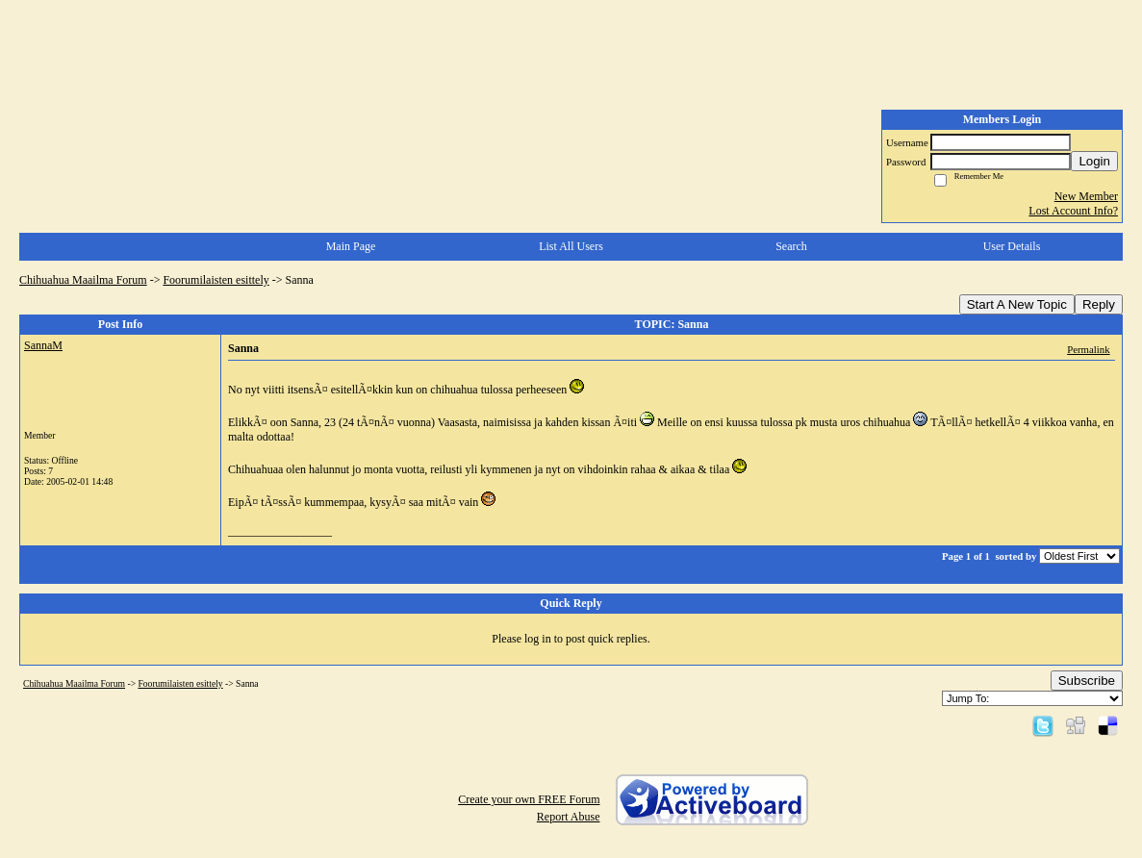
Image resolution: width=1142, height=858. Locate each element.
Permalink (1088, 349)
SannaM (43, 345)
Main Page (351, 246)
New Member (1086, 196)
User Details (1012, 246)
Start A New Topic (1017, 304)
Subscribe (1086, 680)
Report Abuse (568, 816)
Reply (1098, 304)
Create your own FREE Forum (528, 799)
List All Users (571, 246)
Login (1094, 161)
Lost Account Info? (1073, 210)
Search (791, 246)
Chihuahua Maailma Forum (83, 280)
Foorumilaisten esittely (215, 280)
